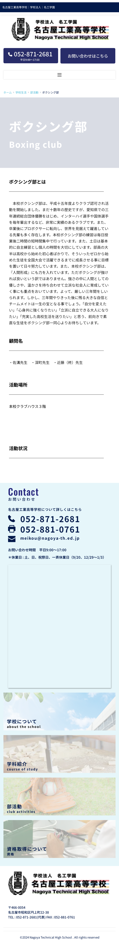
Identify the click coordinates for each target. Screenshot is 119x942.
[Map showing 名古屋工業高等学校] (59, 626)
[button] (59, 75)
